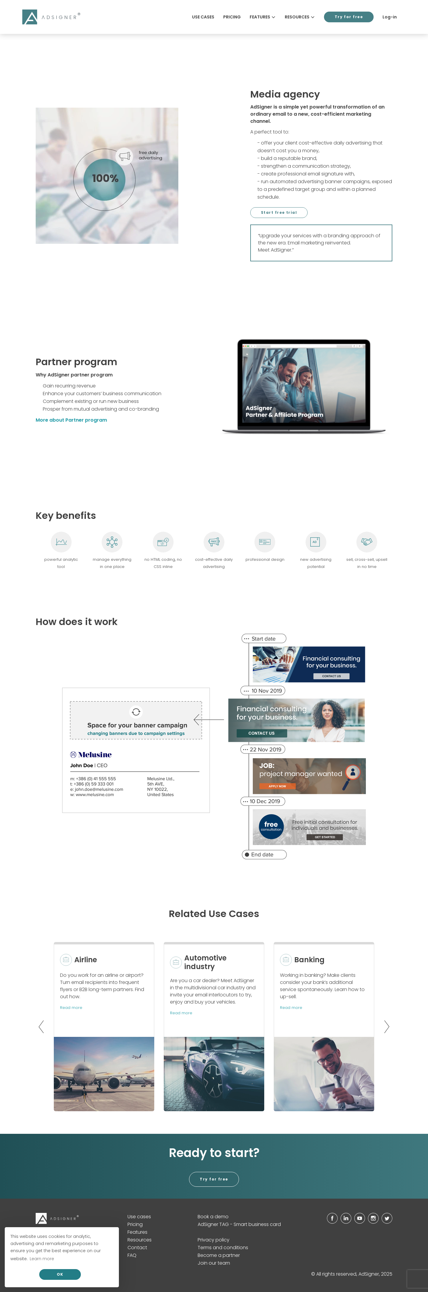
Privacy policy (213, 1239)
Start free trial (279, 212)
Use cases (203, 17)
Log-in (390, 17)
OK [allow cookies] (60, 1274)
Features (263, 17)
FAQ (132, 1255)
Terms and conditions (223, 1247)
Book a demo (213, 1216)
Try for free (349, 16)
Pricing (232, 17)
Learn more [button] (42, 1259)
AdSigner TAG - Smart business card (239, 1224)
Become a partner (219, 1255)
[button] (40, 1026)
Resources (300, 17)
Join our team (214, 1263)
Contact (137, 1247)
